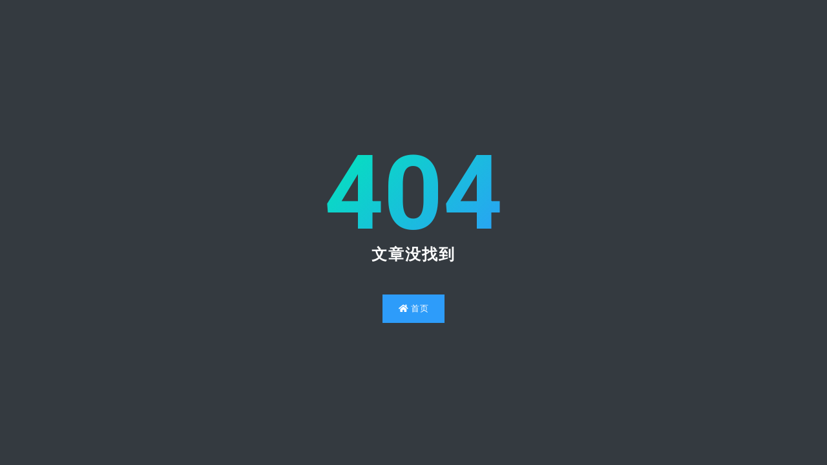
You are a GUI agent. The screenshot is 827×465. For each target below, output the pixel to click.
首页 (413, 308)
